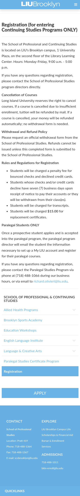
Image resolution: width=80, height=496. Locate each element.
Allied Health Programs (21, 310)
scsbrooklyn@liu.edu (26, 458)
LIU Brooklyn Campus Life (56, 429)
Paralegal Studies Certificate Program (31, 361)
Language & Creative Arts (23, 351)
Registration (13, 371)
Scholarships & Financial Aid (57, 435)
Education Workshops (20, 330)
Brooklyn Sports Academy (23, 320)
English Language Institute (23, 340)
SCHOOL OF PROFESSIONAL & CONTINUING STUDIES (39, 299)
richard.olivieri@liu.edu (50, 281)
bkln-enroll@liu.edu (52, 468)
